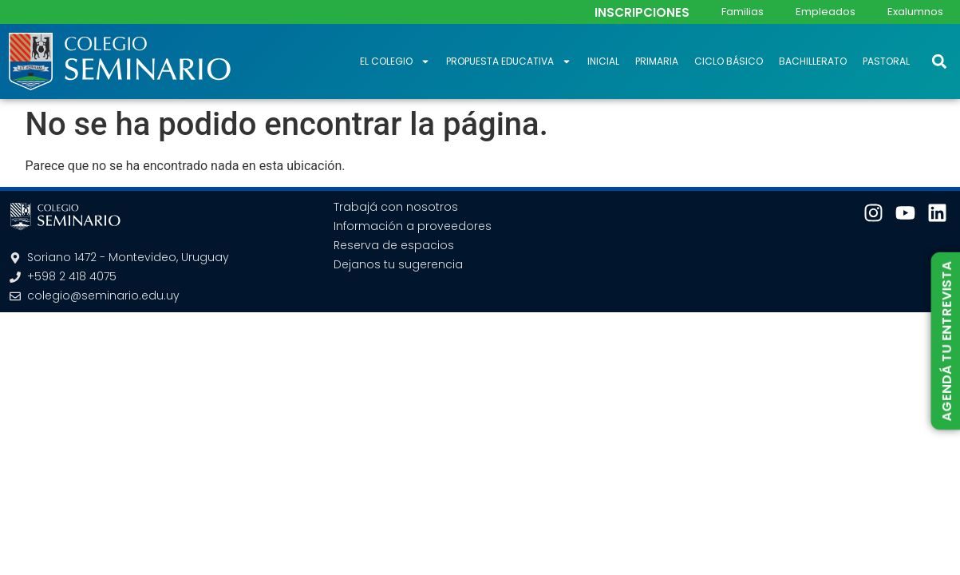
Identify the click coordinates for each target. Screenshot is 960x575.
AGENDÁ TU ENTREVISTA (946, 341)
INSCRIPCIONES (642, 12)
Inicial (603, 61)
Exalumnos (915, 11)
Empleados (825, 11)
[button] (939, 61)
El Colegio (395, 61)
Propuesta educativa (508, 61)
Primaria (656, 61)
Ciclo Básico (728, 61)
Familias (742, 11)
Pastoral (886, 61)
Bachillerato (813, 61)
